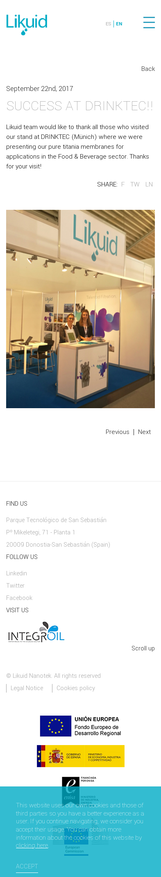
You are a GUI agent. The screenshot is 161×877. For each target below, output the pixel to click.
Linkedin (16, 573)
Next (144, 431)
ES (108, 23)
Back (148, 68)
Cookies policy (76, 688)
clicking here (32, 846)
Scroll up (143, 648)
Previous (117, 431)
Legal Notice (27, 688)
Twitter (15, 586)
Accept (27, 866)
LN (149, 184)
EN (119, 23)
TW (135, 184)
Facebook (19, 598)
